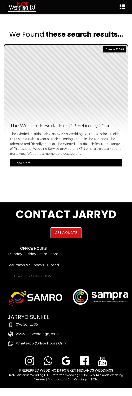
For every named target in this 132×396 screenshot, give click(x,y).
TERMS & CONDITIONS (33, 276)
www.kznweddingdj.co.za (37, 334)
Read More (22, 163)
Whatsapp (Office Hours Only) (41, 343)
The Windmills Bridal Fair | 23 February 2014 (59, 125)
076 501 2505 (27, 324)
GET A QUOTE (66, 233)
